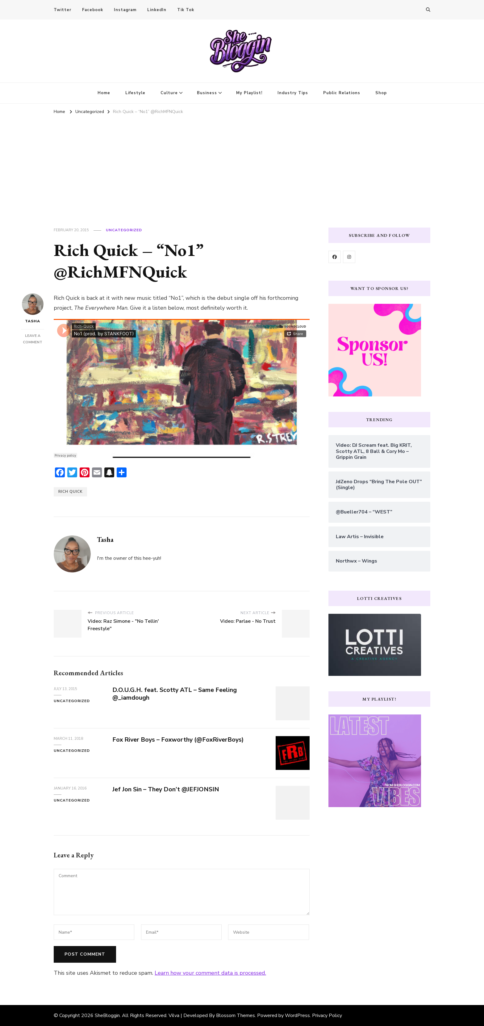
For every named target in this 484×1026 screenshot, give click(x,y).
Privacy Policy (327, 1015)
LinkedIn (156, 10)
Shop (381, 93)
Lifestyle (135, 93)
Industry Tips (292, 93)
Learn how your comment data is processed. (210, 973)
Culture (169, 93)
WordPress (297, 1015)
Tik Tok (185, 10)
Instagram (125, 10)
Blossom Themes (235, 1015)
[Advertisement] (242, 162)
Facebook (92, 10)
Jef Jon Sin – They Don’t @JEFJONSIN (165, 789)
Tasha (33, 308)
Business (207, 93)
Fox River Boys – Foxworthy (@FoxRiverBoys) (179, 739)
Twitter (62, 10)
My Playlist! (249, 93)
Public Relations (341, 93)
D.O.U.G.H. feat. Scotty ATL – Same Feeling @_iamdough (174, 694)
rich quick (70, 491)
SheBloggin (107, 1015)
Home (104, 93)
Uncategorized (124, 230)
